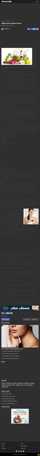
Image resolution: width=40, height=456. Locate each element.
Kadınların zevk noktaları (7, 393)
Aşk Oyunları (14, 383)
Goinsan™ (25, 454)
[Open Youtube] (23, 451)
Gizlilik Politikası (24, 445)
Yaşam (22, 385)
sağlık (25, 385)
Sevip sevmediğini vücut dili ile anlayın (10, 401)
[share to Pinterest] (38, 29)
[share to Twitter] (34, 29)
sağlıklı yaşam (30, 385)
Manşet (13, 385)
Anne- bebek (9, 383)
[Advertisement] (20, 12)
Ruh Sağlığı (18, 385)
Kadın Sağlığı (9, 385)
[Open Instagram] (21, 451)
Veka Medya (6, 28)
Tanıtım (2, 445)
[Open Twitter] (18, 451)
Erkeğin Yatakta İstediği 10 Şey (8, 398)
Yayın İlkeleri (23, 448)
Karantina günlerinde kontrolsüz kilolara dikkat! (11, 356)
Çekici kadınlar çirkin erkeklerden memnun (10, 353)
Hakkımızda (3, 448)
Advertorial (4, 383)
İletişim (22, 443)
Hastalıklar (3, 385)
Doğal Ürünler (26, 383)
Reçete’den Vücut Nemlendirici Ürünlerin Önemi (11, 351)
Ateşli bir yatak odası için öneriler (9, 396)
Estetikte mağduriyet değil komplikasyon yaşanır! (12, 348)
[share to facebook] (29, 29)
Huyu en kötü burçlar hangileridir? (9, 403)
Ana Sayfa (3, 443)
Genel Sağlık (32, 383)
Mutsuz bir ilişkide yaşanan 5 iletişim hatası (11, 358)
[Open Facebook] (16, 451)
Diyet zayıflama (20, 383)
